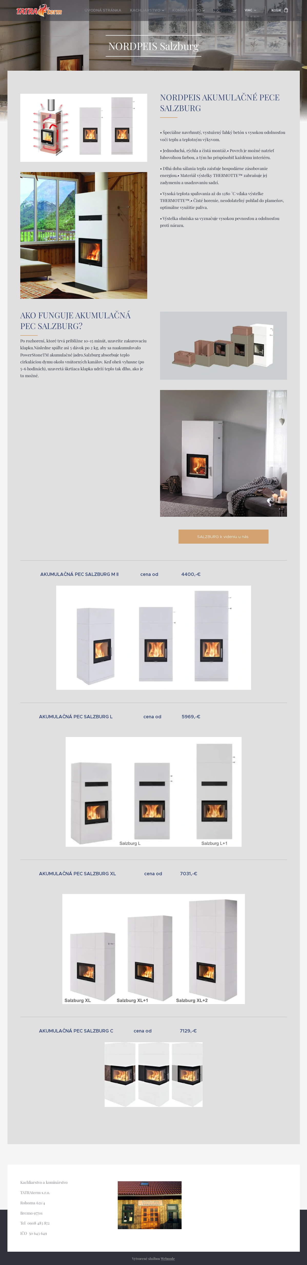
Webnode (168, 1258)
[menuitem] (101, 10)
